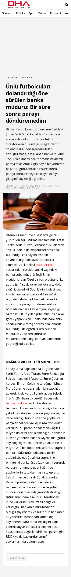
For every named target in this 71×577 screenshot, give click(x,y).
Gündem (7, 13)
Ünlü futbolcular (16, 558)
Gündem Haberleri (28, 77)
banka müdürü (54, 154)
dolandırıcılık (44, 264)
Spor (31, 13)
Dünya (42, 13)
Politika (20, 13)
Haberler (12, 77)
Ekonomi (55, 13)
